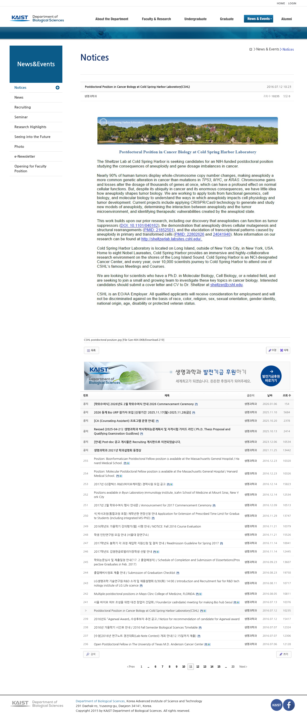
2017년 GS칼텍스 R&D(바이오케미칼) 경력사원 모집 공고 (130, 484)
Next (243, 666)
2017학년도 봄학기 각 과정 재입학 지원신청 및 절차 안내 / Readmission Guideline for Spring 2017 (157, 543)
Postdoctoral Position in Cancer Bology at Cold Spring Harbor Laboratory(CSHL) (137, 86)
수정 (272, 350)
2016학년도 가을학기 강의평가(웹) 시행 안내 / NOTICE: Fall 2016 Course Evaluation (147, 526)
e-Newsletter (24, 156)
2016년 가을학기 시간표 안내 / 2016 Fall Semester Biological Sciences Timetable (146, 627)
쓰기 (283, 654)
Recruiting (22, 107)
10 (183, 666)
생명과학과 (90, 96)
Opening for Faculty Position (30, 169)
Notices (20, 87)
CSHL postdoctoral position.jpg (124, 340)
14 (211, 666)
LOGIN (292, 3)
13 (204, 666)
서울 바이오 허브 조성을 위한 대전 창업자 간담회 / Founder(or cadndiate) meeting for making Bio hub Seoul (163, 602)
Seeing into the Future (32, 136)
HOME (281, 3)
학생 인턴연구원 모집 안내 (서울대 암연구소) (121, 534)
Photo (19, 146)
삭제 (284, 350)
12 (197, 666)
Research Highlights (30, 127)
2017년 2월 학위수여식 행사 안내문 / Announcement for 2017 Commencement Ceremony (153, 505)
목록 (91, 350)
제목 (167, 395)
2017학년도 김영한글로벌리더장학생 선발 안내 (123, 551)
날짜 (269, 395)
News (18, 97)
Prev (131, 666)
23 (232, 666)
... (148, 666)
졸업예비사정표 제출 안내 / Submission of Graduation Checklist (135, 572)
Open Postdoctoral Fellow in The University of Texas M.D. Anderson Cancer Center (149, 644)
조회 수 (287, 395)
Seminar (21, 117)
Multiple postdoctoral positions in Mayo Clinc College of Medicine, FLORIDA (144, 594)
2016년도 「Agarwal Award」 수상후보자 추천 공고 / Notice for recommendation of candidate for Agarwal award (167, 619)
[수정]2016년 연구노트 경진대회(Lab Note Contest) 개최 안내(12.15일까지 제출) (145, 636)
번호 (85, 395)
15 (219, 666)
